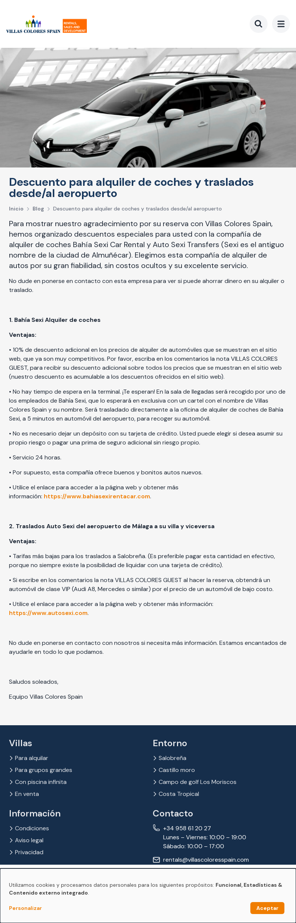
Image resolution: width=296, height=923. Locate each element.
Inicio (16, 208)
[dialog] (148, 895)
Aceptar (267, 908)
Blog (38, 208)
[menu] (281, 24)
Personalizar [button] (25, 908)
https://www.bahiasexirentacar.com (97, 496)
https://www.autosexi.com (48, 613)
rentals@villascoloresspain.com (206, 860)
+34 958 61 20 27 (187, 828)
